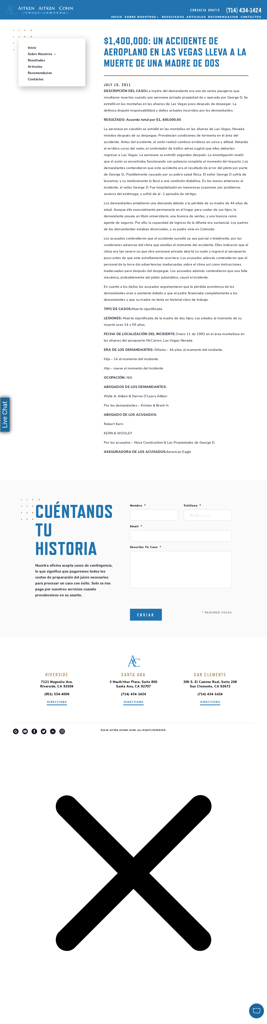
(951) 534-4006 (57, 694)
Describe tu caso (145, 547)
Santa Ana (133, 674)
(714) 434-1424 (243, 10)
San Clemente (210, 674)
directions (57, 702)
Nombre (138, 505)
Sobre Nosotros (140, 17)
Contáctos (251, 17)
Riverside (56, 674)
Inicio (116, 17)
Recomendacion (223, 17)
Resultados (173, 17)
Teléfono (192, 505)
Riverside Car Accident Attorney (133, 732)
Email (136, 526)
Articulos (196, 17)
